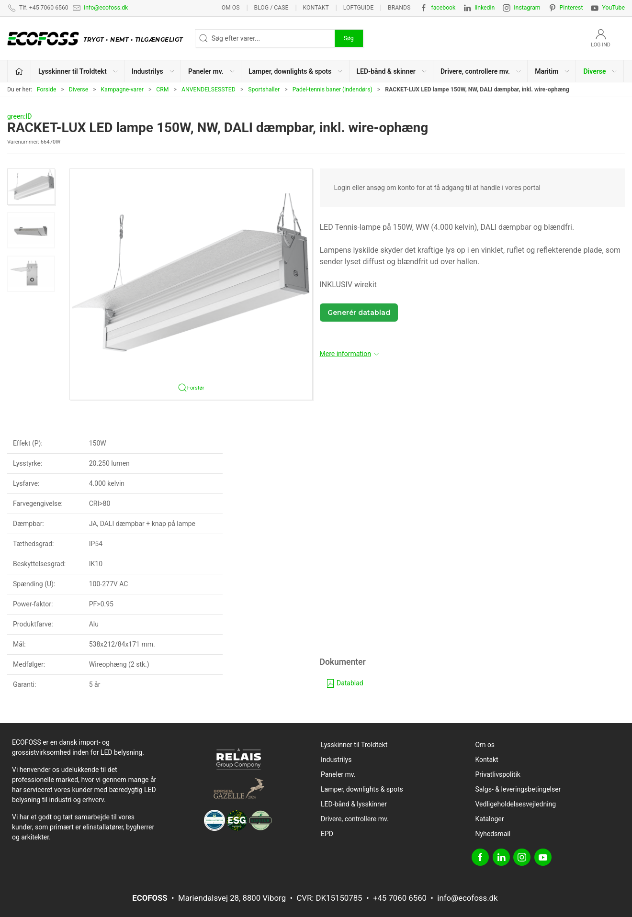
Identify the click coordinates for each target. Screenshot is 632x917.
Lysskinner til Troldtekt (354, 745)
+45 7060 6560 (400, 898)
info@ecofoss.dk (106, 7)
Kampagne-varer (122, 89)
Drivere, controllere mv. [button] (481, 71)
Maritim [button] (552, 71)
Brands (399, 7)
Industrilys (336, 759)
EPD (327, 834)
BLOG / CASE (271, 7)
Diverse (78, 89)
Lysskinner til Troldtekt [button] (78, 71)
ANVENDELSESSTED (208, 89)
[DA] (97, 38)
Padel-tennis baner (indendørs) (332, 89)
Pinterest (571, 7)
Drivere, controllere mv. (355, 819)
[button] (31, 186)
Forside (46, 89)
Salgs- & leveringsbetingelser (518, 789)
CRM (162, 89)
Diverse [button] (600, 71)
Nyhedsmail (493, 834)
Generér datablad (358, 312)
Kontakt (315, 7)
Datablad (344, 683)
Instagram (527, 7)
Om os (231, 7)
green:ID (19, 116)
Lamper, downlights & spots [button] (295, 71)
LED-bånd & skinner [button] (392, 71)
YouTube (613, 7)
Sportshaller (264, 89)
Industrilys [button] (153, 71)
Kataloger (489, 819)
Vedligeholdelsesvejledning (515, 804)
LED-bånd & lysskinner (354, 804)
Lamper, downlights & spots (362, 789)
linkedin (484, 7)
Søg (349, 38)
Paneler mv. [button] (212, 71)
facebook (443, 7)
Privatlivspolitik (497, 774)
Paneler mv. (338, 774)
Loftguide (358, 7)
